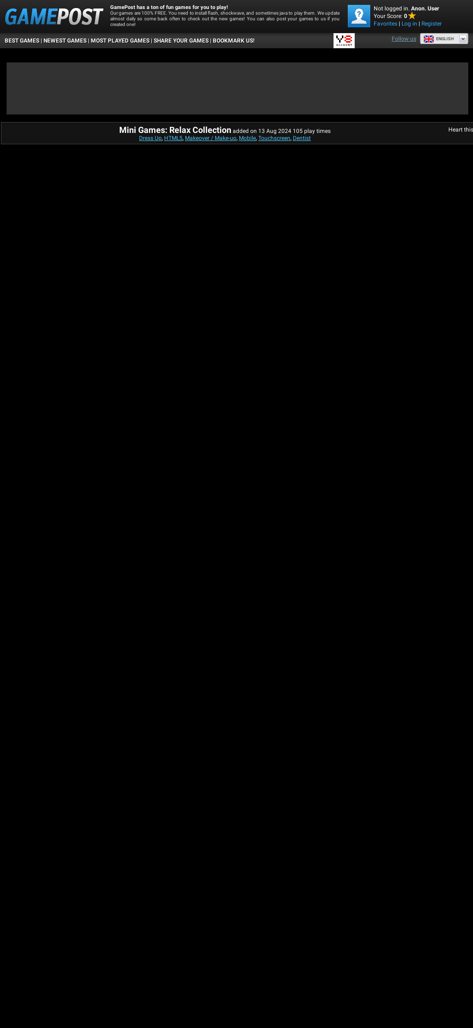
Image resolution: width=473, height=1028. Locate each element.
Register (431, 23)
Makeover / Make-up (210, 138)
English (438, 39)
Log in (409, 23)
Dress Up (150, 138)
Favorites (385, 23)
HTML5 (173, 138)
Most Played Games (120, 40)
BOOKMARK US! (233, 40)
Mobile (247, 138)
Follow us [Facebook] (404, 38)
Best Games (22, 40)
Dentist (302, 138)
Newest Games (65, 40)
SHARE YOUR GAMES (181, 40)
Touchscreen (274, 138)
